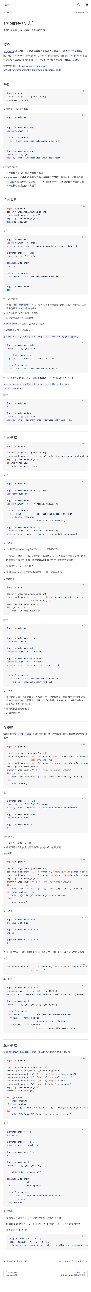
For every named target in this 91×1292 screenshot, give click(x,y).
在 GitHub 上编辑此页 (15, 1261)
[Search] (78, 4)
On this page (81, 12)
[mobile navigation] (86, 4)
